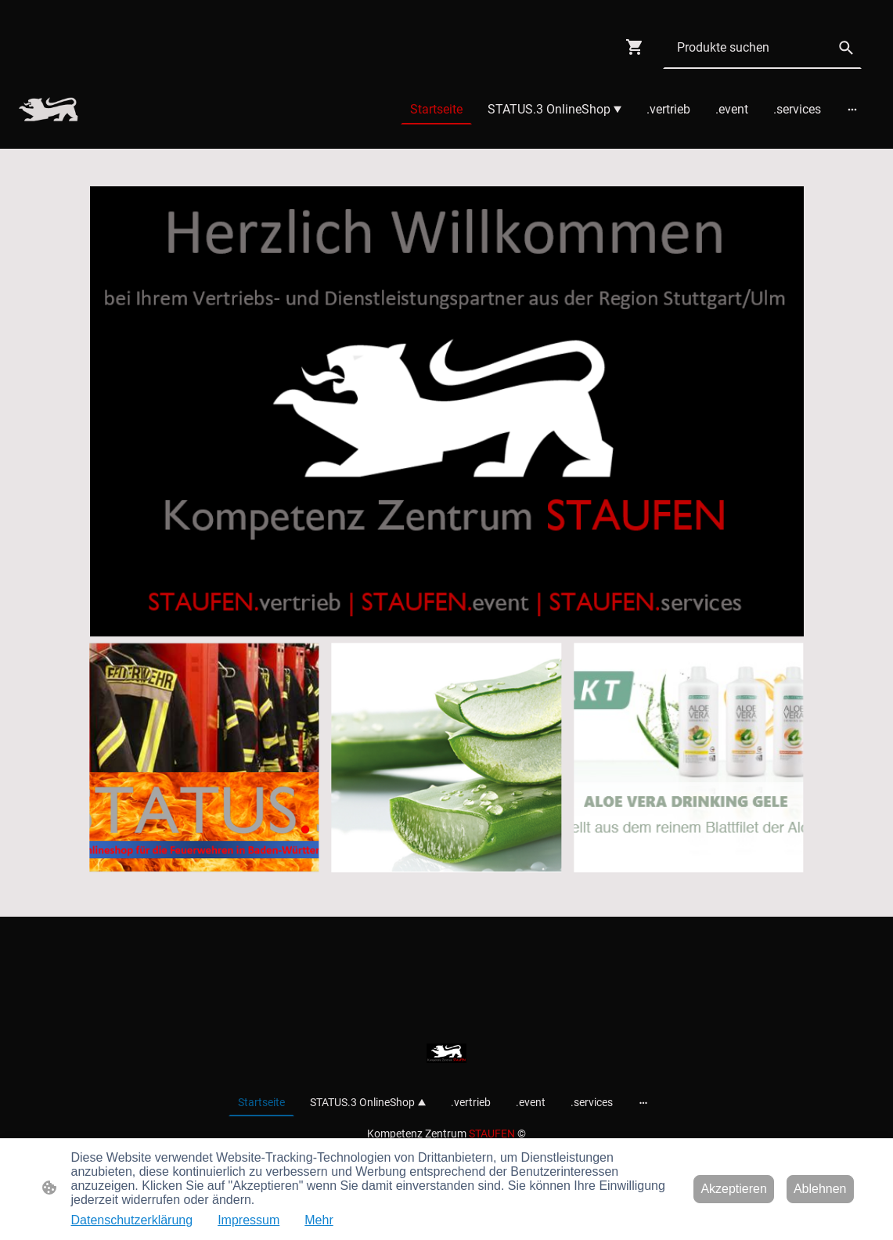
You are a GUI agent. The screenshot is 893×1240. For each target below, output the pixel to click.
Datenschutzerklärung (132, 1220)
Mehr (318, 1220)
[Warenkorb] (637, 47)
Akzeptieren (733, 1188)
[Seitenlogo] (48, 109)
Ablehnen (820, 1188)
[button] (846, 47)
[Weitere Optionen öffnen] (852, 109)
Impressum (248, 1220)
